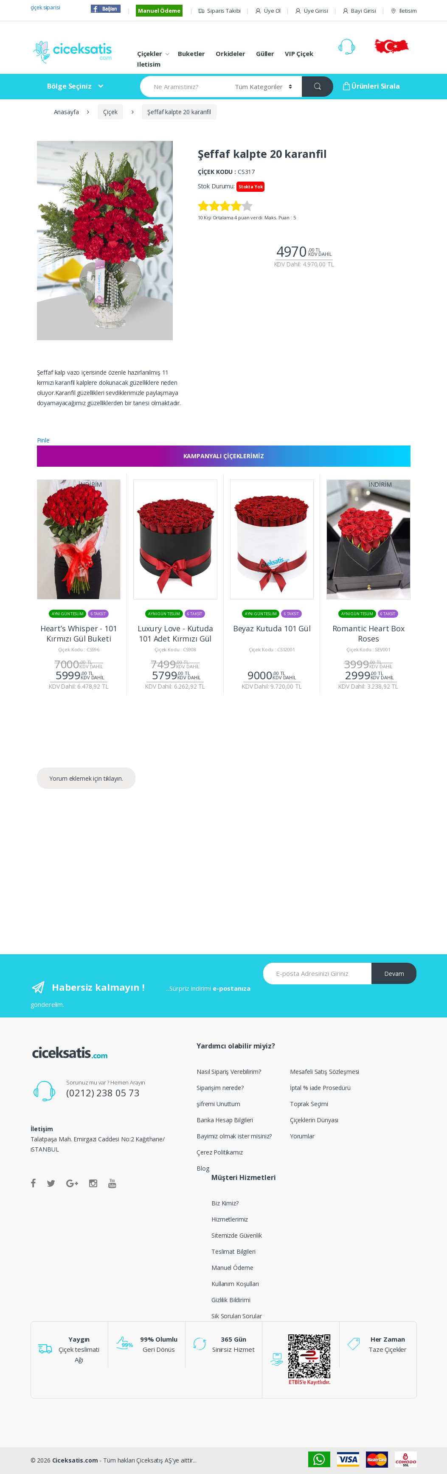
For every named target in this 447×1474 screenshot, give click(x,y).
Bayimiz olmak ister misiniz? (234, 1136)
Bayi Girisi (359, 11)
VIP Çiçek (299, 53)
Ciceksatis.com (75, 1460)
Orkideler (230, 53)
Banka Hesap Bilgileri (225, 1120)
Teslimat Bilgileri (233, 1251)
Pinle (43, 440)
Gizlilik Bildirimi (230, 1300)
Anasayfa (66, 112)
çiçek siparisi (45, 7)
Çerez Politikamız (220, 1152)
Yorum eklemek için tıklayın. (86, 778)
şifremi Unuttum (218, 1104)
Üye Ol (268, 11)
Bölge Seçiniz (69, 86)
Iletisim (403, 11)
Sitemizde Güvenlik (236, 1235)
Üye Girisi (311, 11)
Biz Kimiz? (225, 1203)
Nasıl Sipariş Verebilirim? (229, 1072)
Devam (394, 974)
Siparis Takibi (219, 11)
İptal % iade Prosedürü (320, 1088)
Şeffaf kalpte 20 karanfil (179, 112)
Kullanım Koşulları (235, 1284)
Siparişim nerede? (220, 1088)
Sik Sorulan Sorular (236, 1316)
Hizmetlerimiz (229, 1219)
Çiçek (110, 112)
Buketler (191, 53)
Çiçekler (149, 53)
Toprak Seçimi (309, 1104)
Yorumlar (302, 1136)
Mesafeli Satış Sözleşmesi (325, 1072)
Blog (203, 1168)
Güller (265, 53)
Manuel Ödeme (159, 10)
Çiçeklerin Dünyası (314, 1120)
